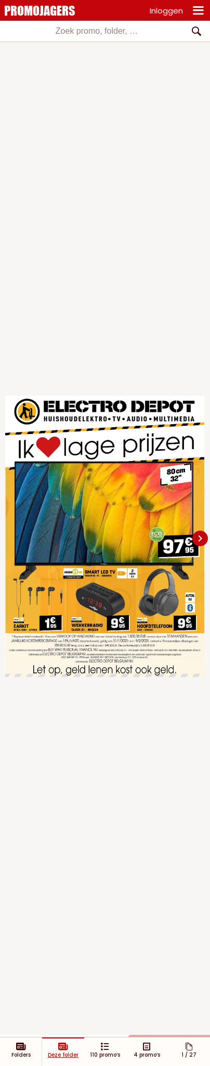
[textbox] (97, 31)
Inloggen (166, 10)
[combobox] (105, 31)
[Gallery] (105, 538)
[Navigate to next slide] (200, 538)
